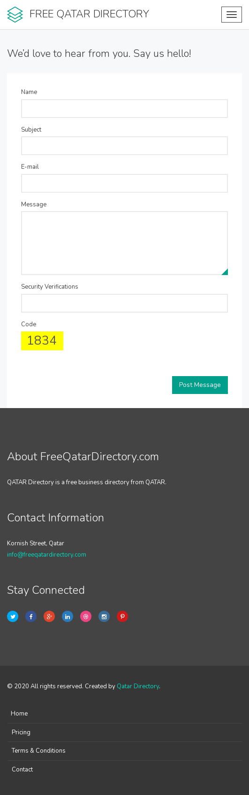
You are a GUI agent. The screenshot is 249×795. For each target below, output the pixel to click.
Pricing (21, 732)
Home (19, 713)
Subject (31, 130)
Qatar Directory (138, 686)
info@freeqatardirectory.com (46, 555)
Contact (22, 769)
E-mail (30, 167)
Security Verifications (49, 287)
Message (33, 204)
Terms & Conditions (39, 751)
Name (29, 92)
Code (28, 324)
